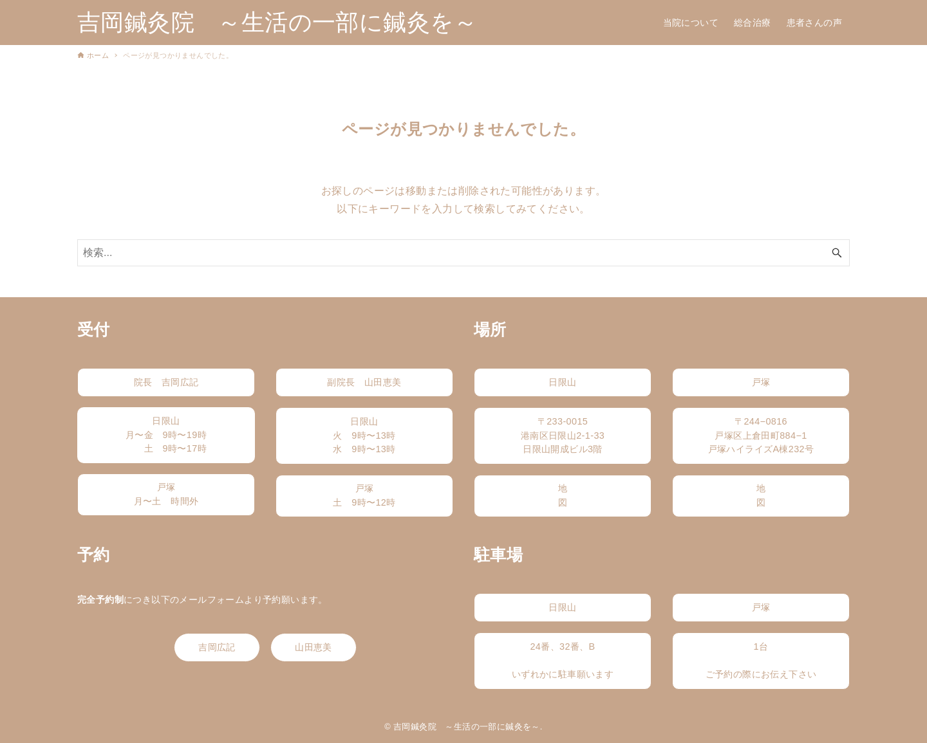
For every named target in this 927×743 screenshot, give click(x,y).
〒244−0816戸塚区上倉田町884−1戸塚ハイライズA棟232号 (761, 435)
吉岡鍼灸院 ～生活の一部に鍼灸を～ (277, 22)
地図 (562, 495)
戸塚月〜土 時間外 (176, 494)
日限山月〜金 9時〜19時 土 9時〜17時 (166, 435)
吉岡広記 (217, 647)
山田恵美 (313, 647)
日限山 (562, 382)
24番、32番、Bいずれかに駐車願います (562, 660)
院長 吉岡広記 (166, 382)
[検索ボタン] (837, 252)
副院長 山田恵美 (364, 382)
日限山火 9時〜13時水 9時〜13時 (364, 435)
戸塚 (761, 382)
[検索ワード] (463, 252)
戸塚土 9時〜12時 (364, 495)
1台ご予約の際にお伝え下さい (761, 660)
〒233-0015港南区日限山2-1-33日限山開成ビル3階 (562, 435)
